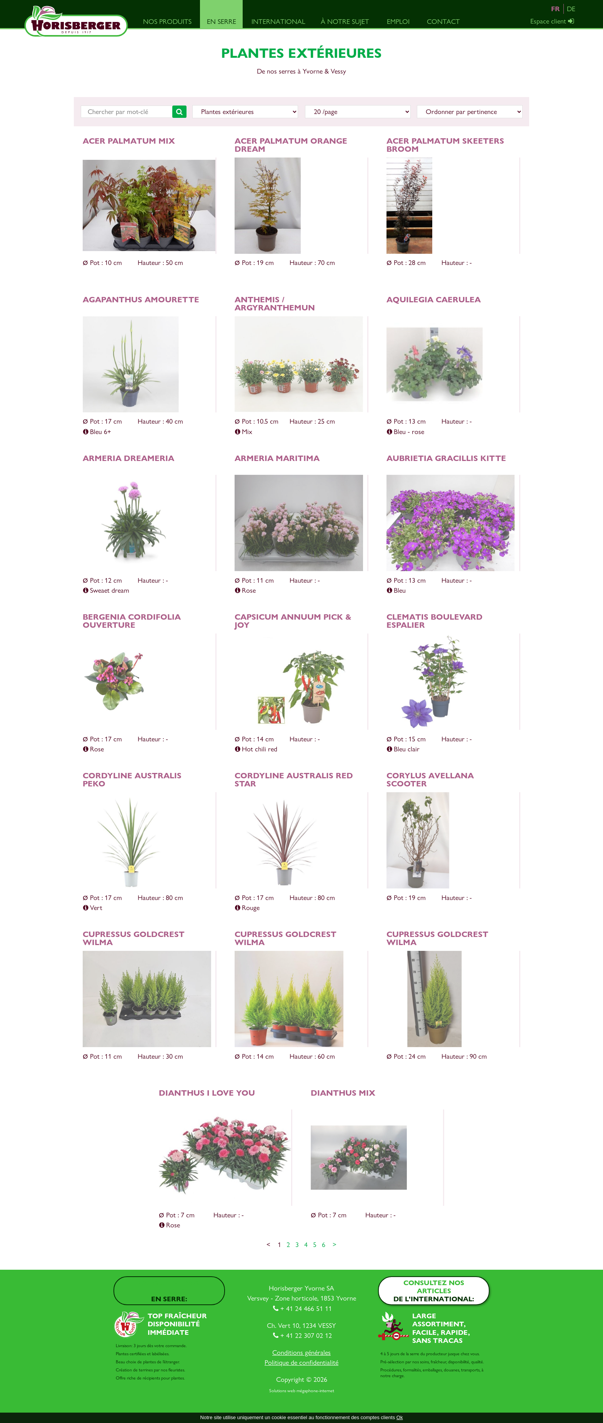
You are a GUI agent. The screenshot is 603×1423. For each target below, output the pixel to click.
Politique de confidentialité (301, 1362)
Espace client (553, 21)
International (278, 21)
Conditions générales (301, 1352)
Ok (399, 1417)
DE (571, 9)
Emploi (398, 21)
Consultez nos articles (169, 1291)
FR (555, 9)
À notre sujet (345, 21)
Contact (443, 21)
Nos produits (167, 21)
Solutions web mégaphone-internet (301, 1390)
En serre (221, 21)
